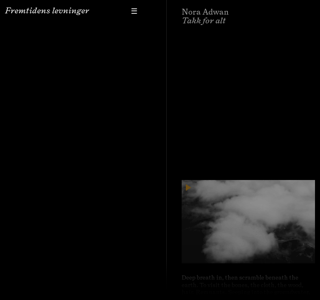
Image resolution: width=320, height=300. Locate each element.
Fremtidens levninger (47, 10)
